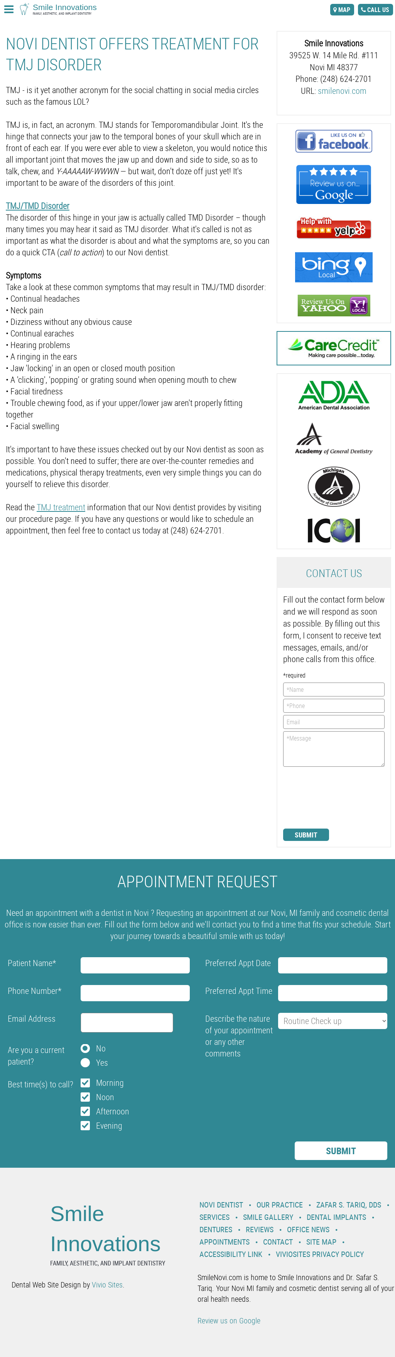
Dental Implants (336, 1217)
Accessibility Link (230, 1254)
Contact (278, 1241)
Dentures (215, 1229)
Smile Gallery (268, 1217)
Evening (109, 1125)
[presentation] (314, 797)
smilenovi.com (342, 90)
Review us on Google (229, 1320)
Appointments (224, 1241)
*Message (334, 749)
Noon (105, 1096)
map (344, 9)
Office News (308, 1229)
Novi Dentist (221, 1204)
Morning (110, 1082)
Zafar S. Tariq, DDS (348, 1204)
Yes (102, 1062)
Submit (306, 834)
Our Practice (280, 1204)
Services (214, 1217)
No (101, 1048)
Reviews (259, 1229)
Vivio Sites (107, 1284)
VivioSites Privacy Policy (320, 1254)
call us (378, 9)
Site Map (321, 1241)
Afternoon (112, 1111)
